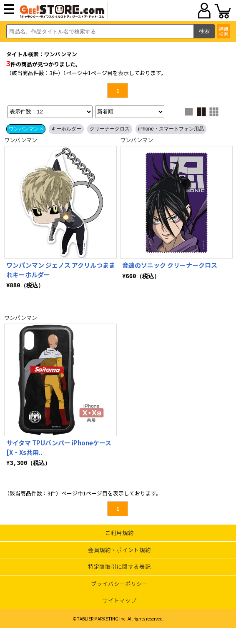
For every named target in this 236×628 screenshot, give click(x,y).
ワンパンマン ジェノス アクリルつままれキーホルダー (60, 270)
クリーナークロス (110, 129)
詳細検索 (223, 31)
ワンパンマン (20, 140)
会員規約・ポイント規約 (119, 550)
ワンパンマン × (26, 129)
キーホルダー (66, 129)
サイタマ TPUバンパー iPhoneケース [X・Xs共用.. (58, 447)
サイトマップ (119, 600)
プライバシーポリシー (119, 584)
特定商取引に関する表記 (119, 566)
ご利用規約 (119, 533)
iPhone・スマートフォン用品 (170, 129)
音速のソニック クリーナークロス (169, 265)
